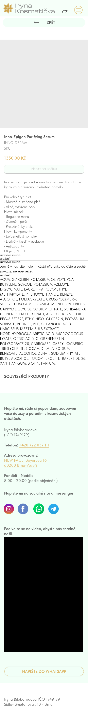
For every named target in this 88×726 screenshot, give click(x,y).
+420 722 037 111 (34, 449)
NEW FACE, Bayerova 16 (25, 464)
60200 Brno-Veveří (20, 469)
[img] (78, 10)
